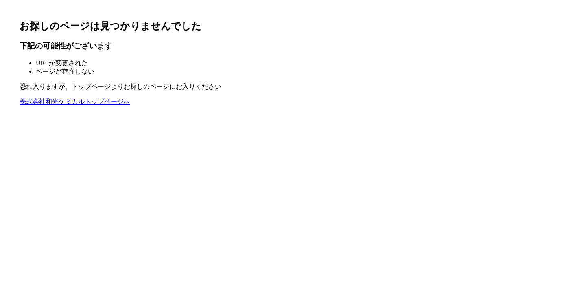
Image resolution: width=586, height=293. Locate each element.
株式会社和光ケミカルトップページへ (75, 101)
